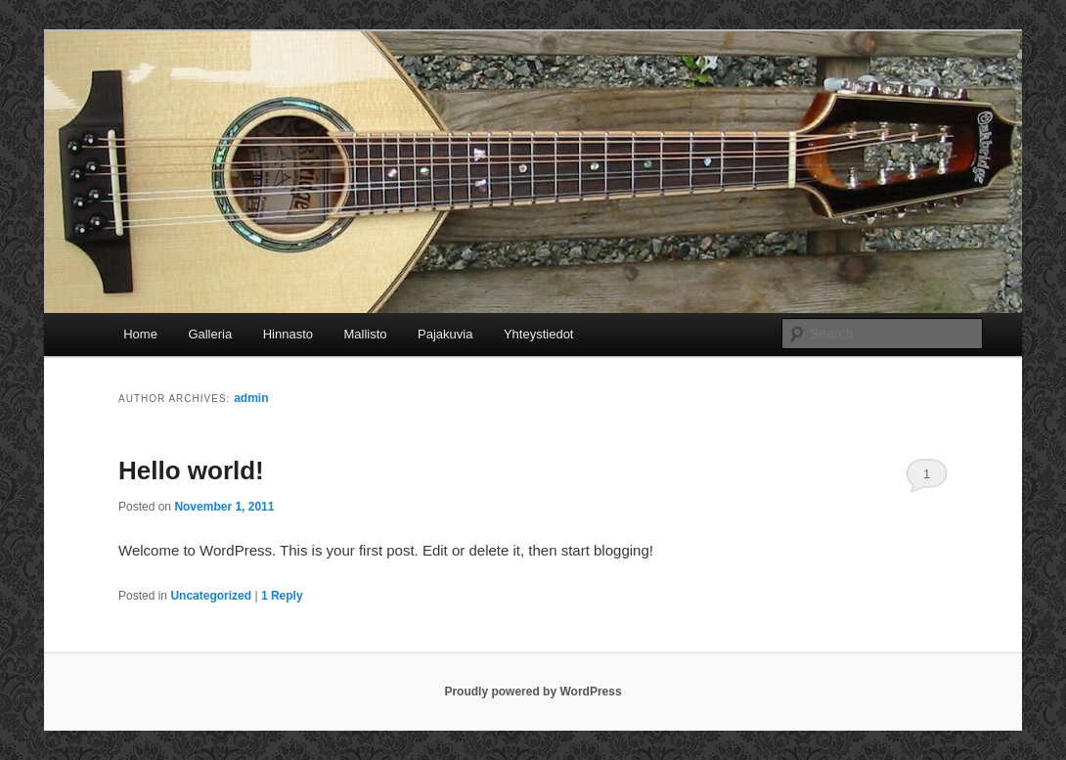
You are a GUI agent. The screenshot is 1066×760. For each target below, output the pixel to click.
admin (251, 398)
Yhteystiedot (539, 334)
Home (140, 334)
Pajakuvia (445, 334)
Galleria (210, 334)
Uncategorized (210, 596)
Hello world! (191, 470)
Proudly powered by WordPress (532, 691)
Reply (282, 596)
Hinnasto (288, 334)
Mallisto (364, 334)
